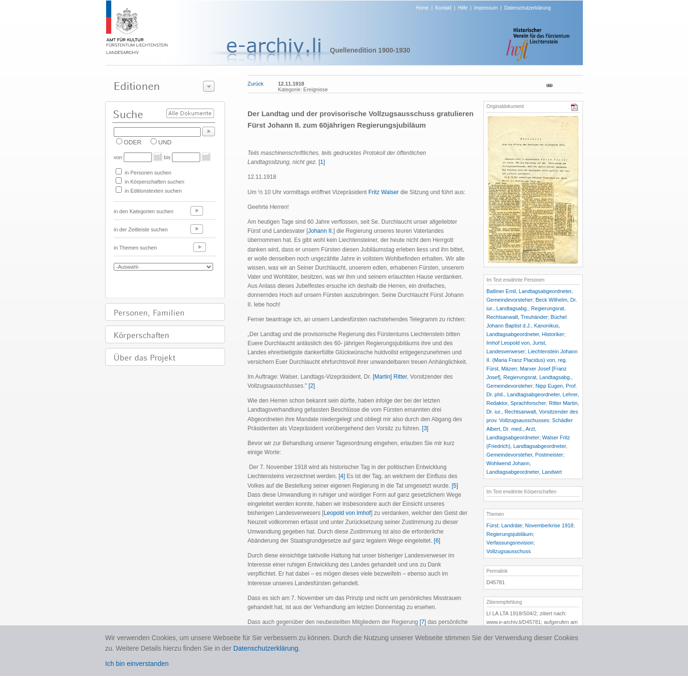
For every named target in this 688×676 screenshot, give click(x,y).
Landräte (511, 525)
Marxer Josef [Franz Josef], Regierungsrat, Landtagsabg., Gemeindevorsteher (529, 377)
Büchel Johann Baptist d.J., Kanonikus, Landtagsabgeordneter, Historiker (526, 325)
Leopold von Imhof (347, 513)
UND (165, 142)
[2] (312, 385)
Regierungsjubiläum (509, 534)
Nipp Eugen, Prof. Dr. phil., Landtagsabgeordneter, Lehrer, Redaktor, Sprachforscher (532, 394)
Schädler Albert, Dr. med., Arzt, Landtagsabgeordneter (529, 428)
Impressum (485, 8)
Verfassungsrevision (509, 542)
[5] (455, 485)
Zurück (255, 84)
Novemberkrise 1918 (549, 525)
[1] (322, 162)
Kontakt (443, 8)
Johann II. (320, 231)
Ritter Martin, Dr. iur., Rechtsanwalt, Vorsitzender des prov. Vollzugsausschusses (532, 411)
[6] (437, 540)
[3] (425, 428)
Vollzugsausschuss (508, 551)
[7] (422, 622)
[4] (342, 476)
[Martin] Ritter (390, 376)
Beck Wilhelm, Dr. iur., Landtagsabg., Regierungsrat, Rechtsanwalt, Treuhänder (531, 308)
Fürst (492, 525)
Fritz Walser (383, 192)
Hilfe (463, 8)
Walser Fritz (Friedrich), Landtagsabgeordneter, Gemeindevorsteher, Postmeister (528, 446)
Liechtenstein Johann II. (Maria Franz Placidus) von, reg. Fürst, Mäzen (532, 360)
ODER (132, 142)
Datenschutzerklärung (527, 8)
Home (422, 8)
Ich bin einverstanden (137, 663)
